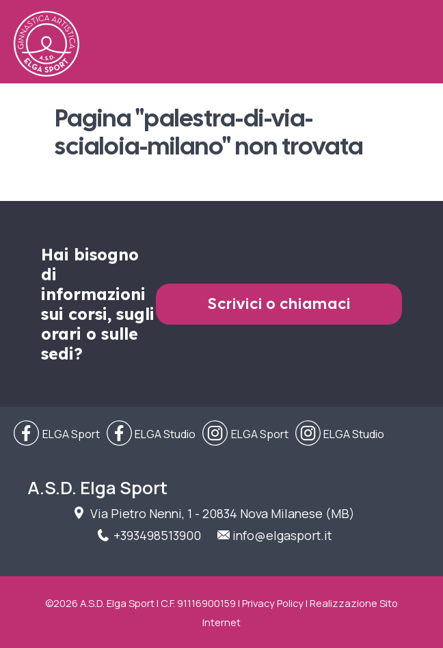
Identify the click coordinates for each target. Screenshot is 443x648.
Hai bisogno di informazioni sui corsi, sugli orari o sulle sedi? (98, 304)
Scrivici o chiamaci (279, 304)
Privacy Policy (273, 603)
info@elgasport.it (282, 535)
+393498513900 (157, 535)
